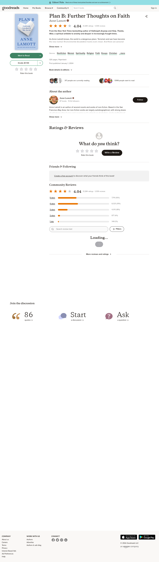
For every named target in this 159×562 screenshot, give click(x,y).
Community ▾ (63, 8)
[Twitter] (57, 540)
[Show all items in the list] (122, 53)
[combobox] (95, 8)
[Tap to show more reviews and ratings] (99, 254)
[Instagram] (61, 540)
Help (3, 557)
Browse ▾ (49, 8)
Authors (30, 539)
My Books (36, 8)
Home (25, 8)
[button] (86, 198)
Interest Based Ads (9, 551)
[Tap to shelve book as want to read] (23, 55)
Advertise (30, 542)
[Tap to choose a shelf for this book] (40, 55)
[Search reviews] (52, 229)
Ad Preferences (7, 554)
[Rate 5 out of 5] (35, 69)
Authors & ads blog (34, 545)
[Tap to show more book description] (56, 47)
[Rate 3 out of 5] (26, 69)
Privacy (4, 548)
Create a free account (63, 176)
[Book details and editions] (61, 69)
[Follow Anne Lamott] (140, 100)
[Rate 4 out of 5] (30, 69)
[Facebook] (53, 540)
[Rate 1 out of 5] (16, 69)
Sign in (154, 8)
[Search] (115, 8)
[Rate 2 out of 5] (21, 69)
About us (5, 539)
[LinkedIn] (66, 540)
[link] (23, 63)
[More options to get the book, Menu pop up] (40, 63)
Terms (4, 545)
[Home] (11, 8)
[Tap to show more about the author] (56, 117)
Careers (5, 542)
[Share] (146, 16)
